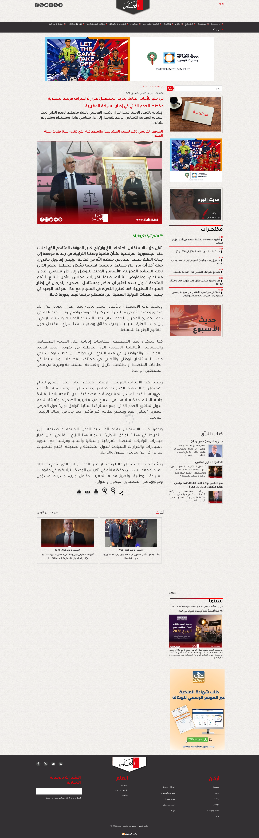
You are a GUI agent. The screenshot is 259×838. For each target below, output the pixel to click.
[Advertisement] (125, 419)
